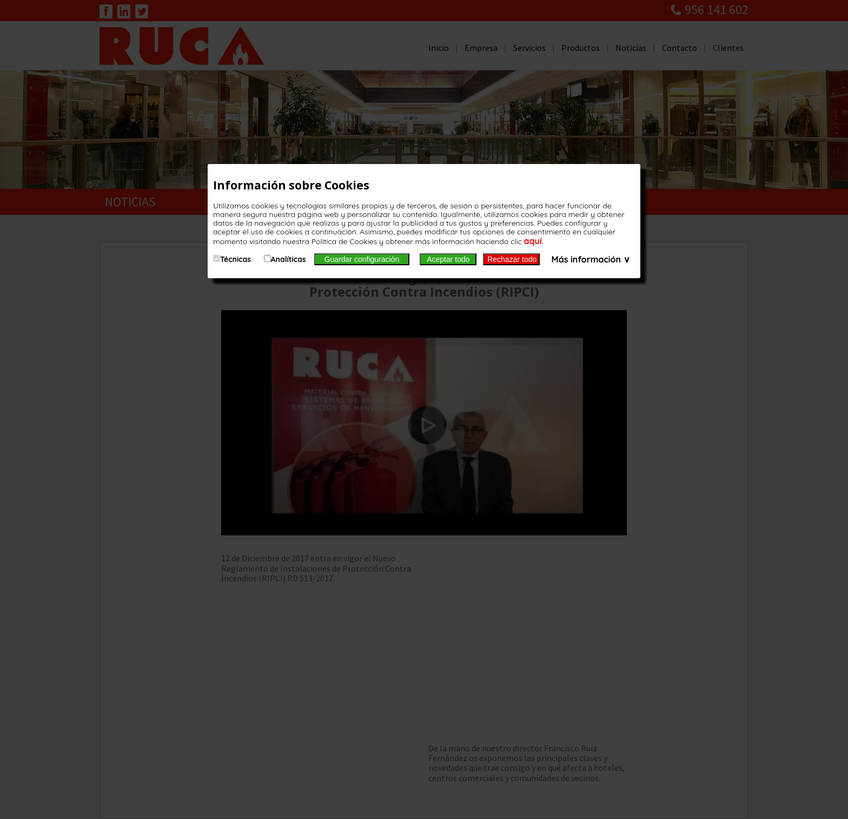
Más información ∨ (591, 259)
